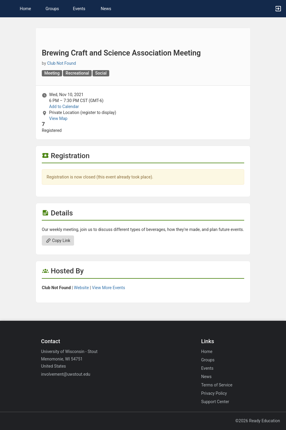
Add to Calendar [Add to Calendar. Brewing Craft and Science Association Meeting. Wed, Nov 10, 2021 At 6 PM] (64, 106)
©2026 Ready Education (257, 420)
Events (79, 8)
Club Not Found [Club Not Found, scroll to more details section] (61, 63)
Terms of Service (217, 385)
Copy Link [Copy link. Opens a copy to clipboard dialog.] (58, 240)
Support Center (215, 401)
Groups (52, 8)
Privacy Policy (214, 393)
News (106, 8)
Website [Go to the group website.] (81, 287)
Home (207, 351)
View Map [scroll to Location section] (58, 118)
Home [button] (25, 8)
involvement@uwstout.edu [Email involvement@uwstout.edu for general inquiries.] (65, 374)
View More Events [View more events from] (108, 287)
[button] (7, 8)
